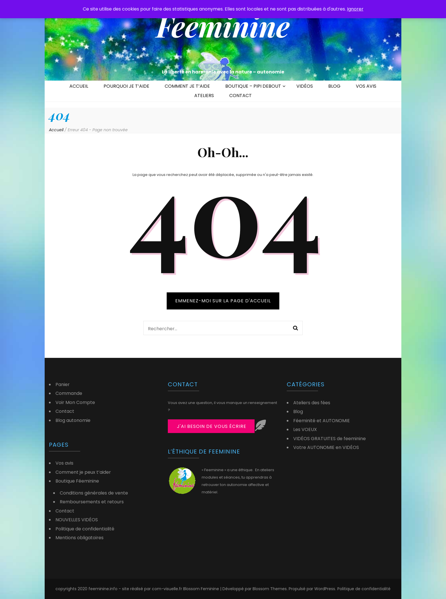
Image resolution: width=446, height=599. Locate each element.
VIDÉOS (304, 86)
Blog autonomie (72, 420)
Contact (64, 411)
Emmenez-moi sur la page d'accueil (223, 301)
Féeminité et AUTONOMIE (321, 420)
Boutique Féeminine (77, 481)
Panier (62, 384)
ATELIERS (204, 95)
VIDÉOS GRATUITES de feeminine (329, 438)
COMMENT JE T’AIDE (187, 86)
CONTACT (240, 95)
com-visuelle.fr (167, 589)
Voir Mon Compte (75, 402)
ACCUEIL (78, 86)
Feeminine (223, 26)
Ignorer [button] (355, 9)
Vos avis (64, 463)
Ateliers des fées (311, 402)
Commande (68, 393)
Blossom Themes (270, 589)
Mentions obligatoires (79, 537)
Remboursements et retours (92, 502)
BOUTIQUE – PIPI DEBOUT (253, 86)
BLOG (334, 86)
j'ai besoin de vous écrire (211, 426)
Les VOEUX (305, 429)
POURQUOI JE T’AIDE (126, 86)
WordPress (324, 589)
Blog (298, 411)
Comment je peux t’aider (83, 472)
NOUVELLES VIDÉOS (76, 519)
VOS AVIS (366, 86)
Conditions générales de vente (94, 493)
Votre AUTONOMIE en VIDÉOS (326, 447)
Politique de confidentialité (84, 529)
